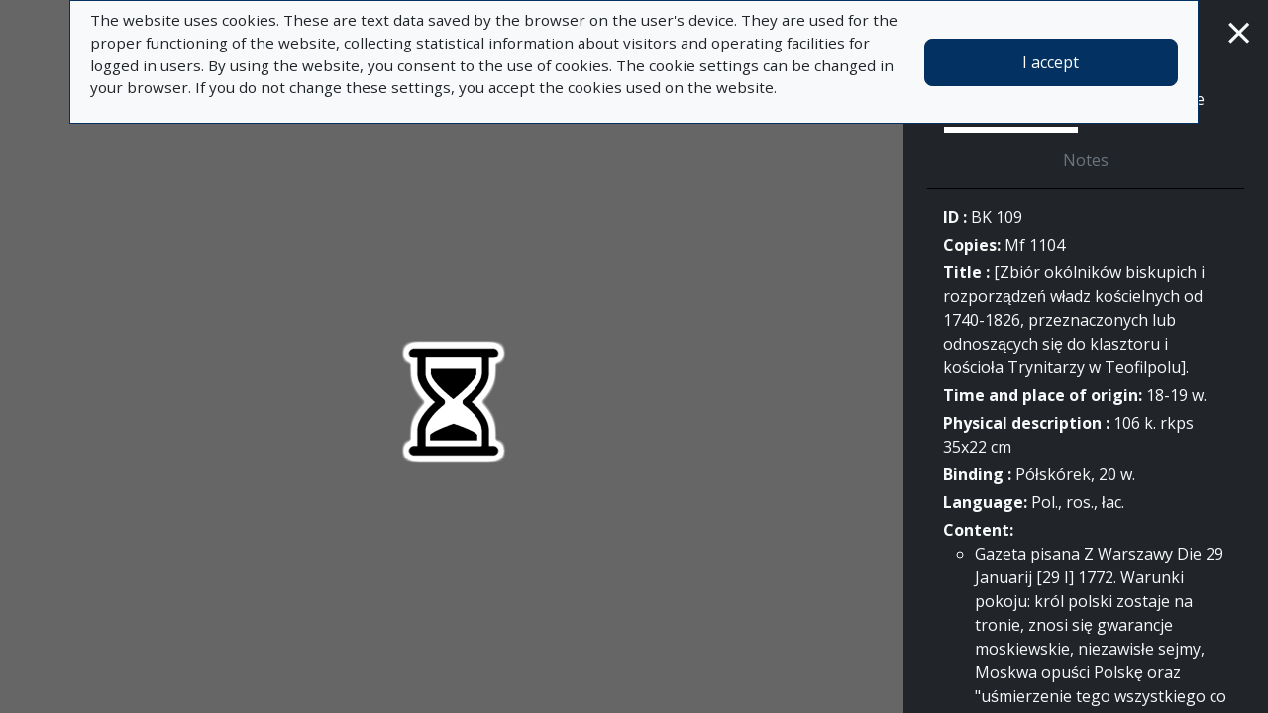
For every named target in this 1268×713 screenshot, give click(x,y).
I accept (1050, 62)
